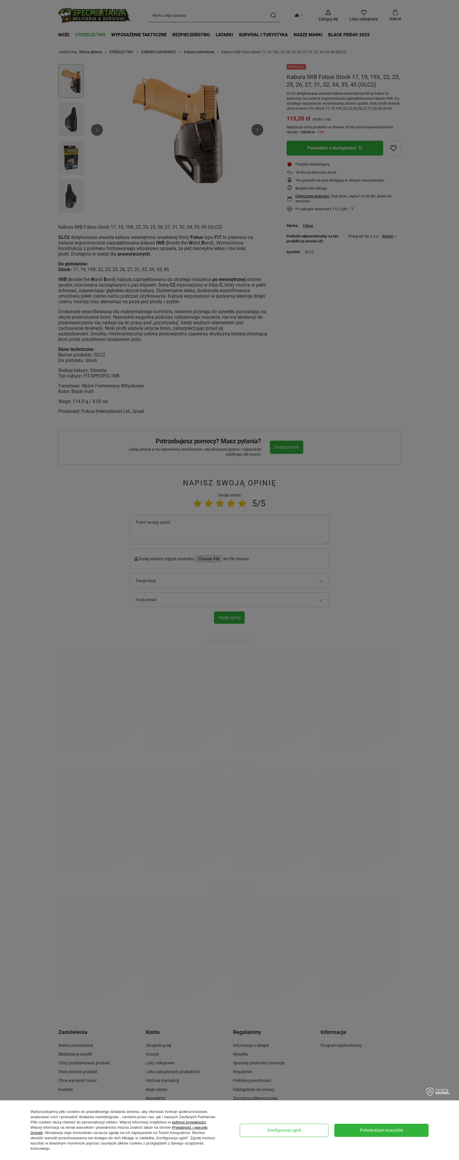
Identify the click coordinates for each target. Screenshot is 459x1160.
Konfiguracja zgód (284, 1130)
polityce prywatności (189, 1122)
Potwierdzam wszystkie (381, 1130)
